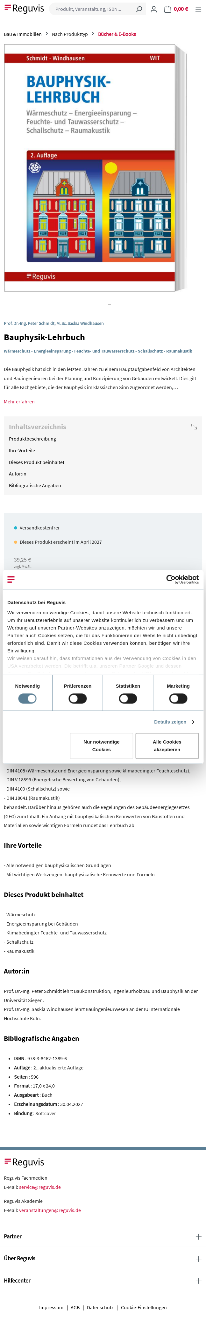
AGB (75, 1307)
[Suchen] (138, 9)
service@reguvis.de (40, 1187)
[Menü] (198, 9)
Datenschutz (100, 1307)
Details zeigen (170, 721)
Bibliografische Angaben (35, 485)
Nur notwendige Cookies (101, 745)
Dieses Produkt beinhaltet (36, 462)
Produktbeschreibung (32, 438)
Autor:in (17, 473)
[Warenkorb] (176, 9)
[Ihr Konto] (154, 9)
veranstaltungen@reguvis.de (50, 1210)
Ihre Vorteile (22, 450)
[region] (103, 174)
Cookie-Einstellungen (144, 1307)
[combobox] (90, 9)
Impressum (51, 1307)
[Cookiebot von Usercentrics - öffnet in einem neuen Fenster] (171, 579)
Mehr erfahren (19, 401)
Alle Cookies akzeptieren (167, 745)
